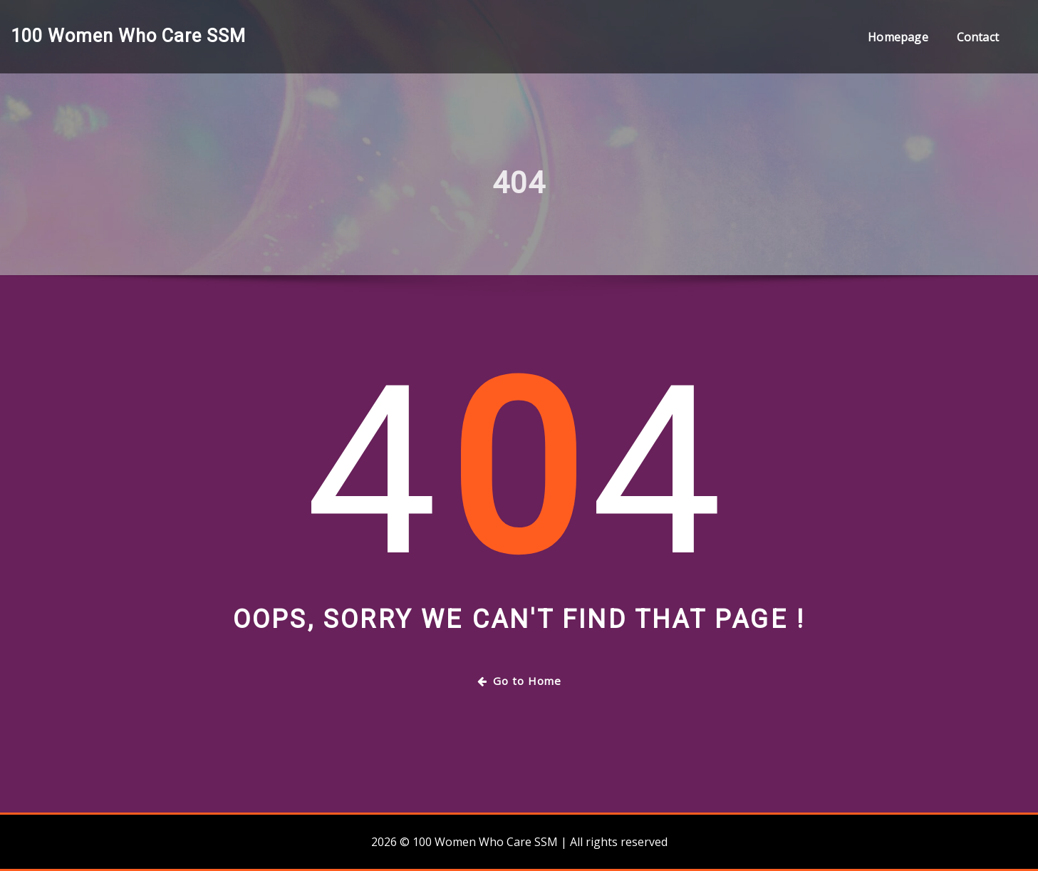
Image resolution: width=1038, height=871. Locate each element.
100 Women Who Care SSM (128, 35)
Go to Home (519, 681)
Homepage (898, 37)
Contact (978, 37)
